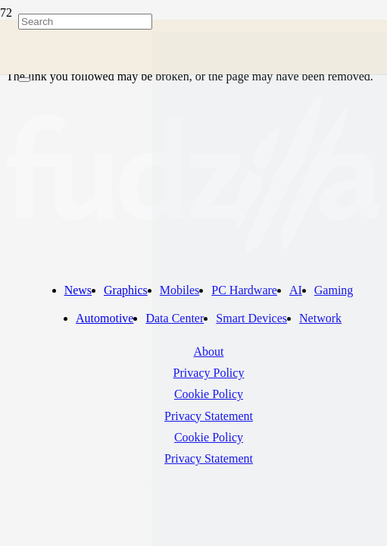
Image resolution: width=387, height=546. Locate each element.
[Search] (85, 22)
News (78, 290)
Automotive (104, 318)
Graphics (126, 290)
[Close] (24, 79)
